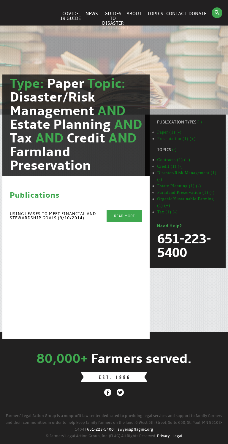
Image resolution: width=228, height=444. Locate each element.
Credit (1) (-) (170, 166)
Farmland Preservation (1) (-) (185, 192)
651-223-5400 (100, 430)
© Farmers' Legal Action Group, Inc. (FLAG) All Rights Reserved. (100, 436)
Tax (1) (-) (167, 212)
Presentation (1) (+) (176, 139)
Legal (177, 436)
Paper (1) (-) (169, 132)
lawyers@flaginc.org (134, 430)
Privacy (163, 436)
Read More (124, 216)
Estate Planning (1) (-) (179, 186)
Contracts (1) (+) (173, 160)
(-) (199, 122)
